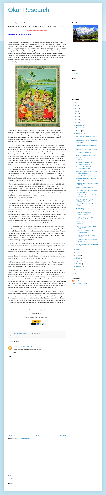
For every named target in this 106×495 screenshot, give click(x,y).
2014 (76, 119)
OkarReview (78, 281)
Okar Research (28, 9)
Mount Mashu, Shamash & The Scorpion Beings (85, 209)
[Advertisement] (37, 418)
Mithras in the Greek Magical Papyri (86, 155)
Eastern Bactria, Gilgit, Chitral (84, 187)
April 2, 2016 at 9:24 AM (24, 347)
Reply (14, 352)
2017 (76, 111)
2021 (76, 102)
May (77, 258)
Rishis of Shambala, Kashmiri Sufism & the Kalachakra (86, 172)
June (77, 255)
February (79, 266)
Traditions (15, 336)
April (78, 261)
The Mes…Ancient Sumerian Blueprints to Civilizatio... (84, 218)
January (78, 269)
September (79, 134)
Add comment (13, 357)
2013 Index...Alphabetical (83, 152)
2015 (76, 117)
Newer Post (12, 435)
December (79, 125)
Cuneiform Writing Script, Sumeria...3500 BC (83, 213)
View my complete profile (79, 283)
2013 (76, 122)
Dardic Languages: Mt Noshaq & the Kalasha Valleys (86, 191)
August (78, 249)
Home (37, 435)
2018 (76, 108)
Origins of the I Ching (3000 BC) (85, 176)
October (78, 131)
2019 (76, 105)
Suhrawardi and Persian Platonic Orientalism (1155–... (85, 163)
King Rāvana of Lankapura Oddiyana (86, 149)
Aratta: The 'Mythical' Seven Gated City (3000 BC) (86, 227)
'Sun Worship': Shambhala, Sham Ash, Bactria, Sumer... (87, 195)
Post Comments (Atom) (23, 438)
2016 (76, 114)
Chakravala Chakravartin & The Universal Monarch (85, 231)
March (78, 264)
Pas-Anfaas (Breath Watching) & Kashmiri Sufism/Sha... (85, 167)
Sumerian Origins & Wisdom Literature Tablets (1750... (84, 200)
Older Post (63, 435)
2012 (76, 273)
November (79, 128)
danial (15, 347)
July (77, 252)
